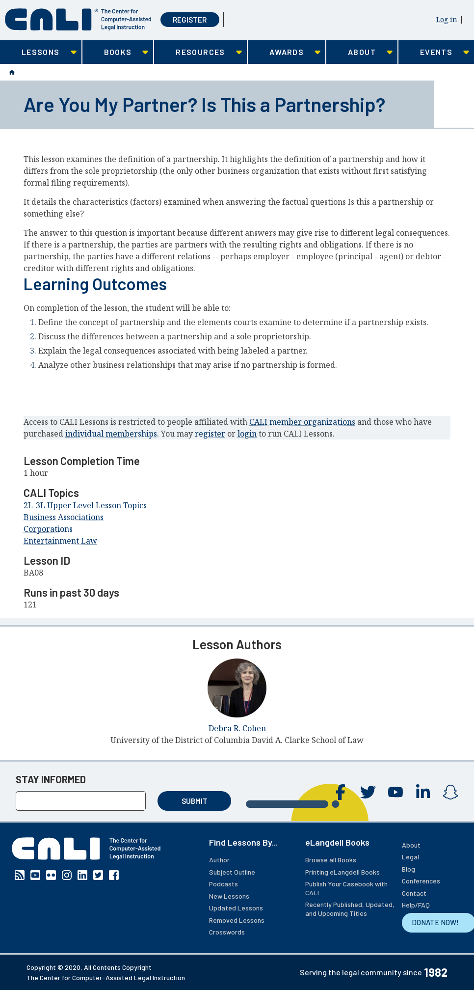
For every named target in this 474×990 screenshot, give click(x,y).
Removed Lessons (236, 920)
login (247, 433)
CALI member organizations (302, 421)
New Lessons (229, 896)
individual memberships (111, 433)
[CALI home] (78, 19)
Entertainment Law (60, 540)
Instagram (450, 792)
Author (219, 859)
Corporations (48, 528)
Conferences (421, 881)
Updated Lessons (236, 908)
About (411, 845)
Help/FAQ (416, 905)
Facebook (340, 792)
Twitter (368, 792)
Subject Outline (232, 872)
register (210, 433)
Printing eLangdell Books (342, 872)
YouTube (395, 792)
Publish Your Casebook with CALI (346, 888)
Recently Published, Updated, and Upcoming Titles (350, 908)
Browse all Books (330, 859)
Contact (414, 893)
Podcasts (223, 884)
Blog (408, 869)
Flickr (51, 875)
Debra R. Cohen (237, 728)
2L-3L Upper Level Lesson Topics (85, 505)
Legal (410, 856)
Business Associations (64, 517)
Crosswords (227, 932)
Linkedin (423, 792)
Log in (446, 19)
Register (190, 19)
